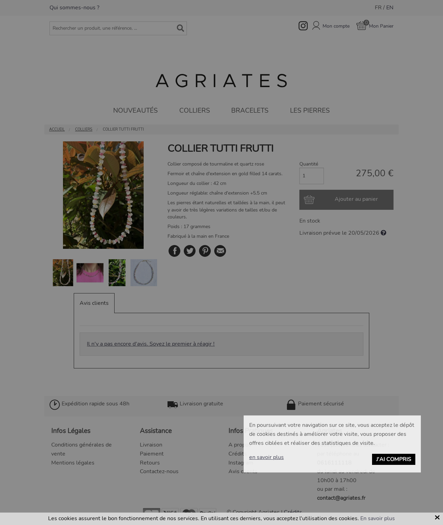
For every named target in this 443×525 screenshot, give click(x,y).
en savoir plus (266, 457)
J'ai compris (393, 459)
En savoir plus (377, 518)
